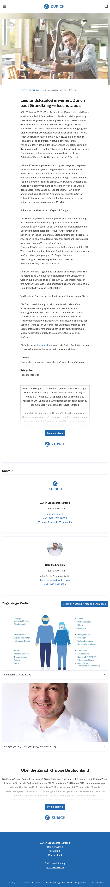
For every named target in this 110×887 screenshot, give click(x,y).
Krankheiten (40, 362)
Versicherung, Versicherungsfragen (65, 362)
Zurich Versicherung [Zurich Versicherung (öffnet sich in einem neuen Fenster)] (55, 863)
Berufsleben (26, 362)
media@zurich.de (55, 514)
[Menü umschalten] (4, 6)
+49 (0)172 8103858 (55, 584)
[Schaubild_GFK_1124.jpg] (55, 641)
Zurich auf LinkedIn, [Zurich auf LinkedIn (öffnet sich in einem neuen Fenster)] (48, 522)
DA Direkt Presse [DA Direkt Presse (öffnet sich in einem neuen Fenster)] (55, 867)
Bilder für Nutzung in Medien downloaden (84, 604)
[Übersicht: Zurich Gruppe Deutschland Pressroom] (54, 6)
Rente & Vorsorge (29, 375)
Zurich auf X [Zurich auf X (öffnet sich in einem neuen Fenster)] (65, 522)
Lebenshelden (44, 345)
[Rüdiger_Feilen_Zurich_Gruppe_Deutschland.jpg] (55, 713)
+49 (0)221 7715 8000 (55, 518)
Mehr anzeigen (55, 433)
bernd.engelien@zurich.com (55, 580)
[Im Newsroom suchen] (106, 6)
